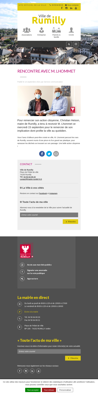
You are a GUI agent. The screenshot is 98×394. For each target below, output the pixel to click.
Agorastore (29, 278)
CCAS (71, 35)
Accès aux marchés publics (36, 264)
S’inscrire (70, 222)
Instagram (53, 193)
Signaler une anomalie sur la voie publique (33, 271)
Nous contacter (72, 5)
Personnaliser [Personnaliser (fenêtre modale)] (65, 390)
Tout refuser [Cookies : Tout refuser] (49, 390)
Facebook (43, 193)
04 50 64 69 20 (30, 177)
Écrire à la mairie (27, 311)
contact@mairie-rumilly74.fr (31, 179)
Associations (27, 35)
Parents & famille (56, 36)
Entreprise (41, 35)
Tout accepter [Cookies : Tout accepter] (33, 390)
